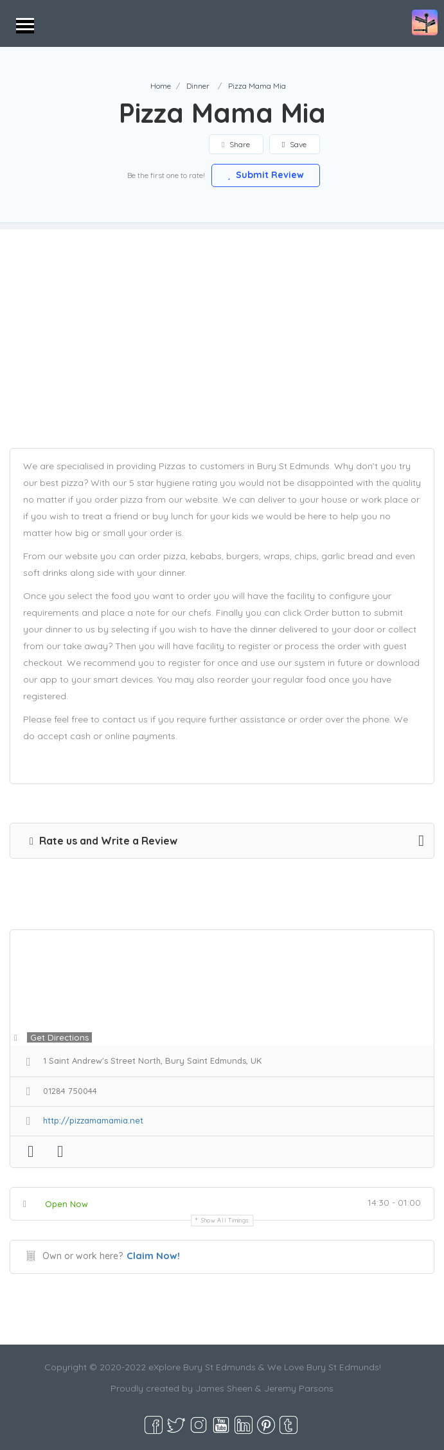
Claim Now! (153, 1255)
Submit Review (266, 175)
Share (236, 144)
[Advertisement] (222, 319)
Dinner (197, 86)
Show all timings (225, 1220)
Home (160, 86)
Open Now (66, 1204)
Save (294, 144)
